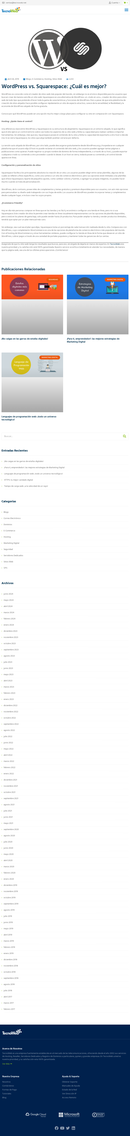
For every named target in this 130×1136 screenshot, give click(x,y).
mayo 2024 (9, 600)
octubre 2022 (10, 718)
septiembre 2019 (11, 904)
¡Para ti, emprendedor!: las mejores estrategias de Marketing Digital (93, 340)
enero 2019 (8, 953)
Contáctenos (8, 1086)
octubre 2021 (9, 792)
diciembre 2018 (10, 959)
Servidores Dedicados (13, 555)
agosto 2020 (9, 835)
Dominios (8, 524)
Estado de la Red (69, 1090)
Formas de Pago (9, 1090)
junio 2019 (8, 922)
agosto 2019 (9, 910)
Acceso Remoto (69, 1097)
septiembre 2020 (11, 829)
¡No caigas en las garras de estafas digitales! (25, 339)
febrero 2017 (9, 1009)
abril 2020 (8, 860)
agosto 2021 (9, 804)
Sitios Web (57, 79)
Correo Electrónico (12, 518)
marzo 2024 (9, 612)
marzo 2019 (9, 941)
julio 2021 (8, 811)
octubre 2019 (9, 897)
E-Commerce (37, 79)
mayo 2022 (8, 749)
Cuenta (115, 3)
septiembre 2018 (11, 978)
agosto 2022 (9, 730)
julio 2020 (8, 842)
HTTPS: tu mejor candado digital (18, 480)
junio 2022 (8, 742)
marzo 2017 (9, 1003)
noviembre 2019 (11, 891)
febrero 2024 (9, 619)
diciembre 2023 (10, 631)
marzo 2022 (9, 761)
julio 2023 (8, 662)
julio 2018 (8, 990)
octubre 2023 (10, 643)
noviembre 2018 (11, 966)
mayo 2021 (8, 823)
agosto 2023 (9, 656)
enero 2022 (9, 773)
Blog (4, 1097)
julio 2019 (8, 916)
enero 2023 (9, 699)
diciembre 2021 (10, 780)
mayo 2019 (8, 928)
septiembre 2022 (11, 724)
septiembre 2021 (11, 798)
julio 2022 (8, 736)
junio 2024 (8, 594)
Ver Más (7, 1064)
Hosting (47, 79)
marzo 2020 (9, 866)
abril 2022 (8, 755)
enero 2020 (9, 879)
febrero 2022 (9, 767)
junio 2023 (8, 668)
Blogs (28, 79)
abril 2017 (8, 997)
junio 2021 (8, 817)
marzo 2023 (9, 687)
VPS (5, 568)
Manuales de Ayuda (71, 1086)
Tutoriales (6, 1093)
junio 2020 (8, 848)
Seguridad (8, 549)
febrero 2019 (9, 947)
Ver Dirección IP (69, 1093)
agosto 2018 (9, 984)
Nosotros (6, 1082)
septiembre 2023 (11, 650)
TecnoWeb (115, 244)
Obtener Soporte (69, 1082)
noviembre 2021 (11, 786)
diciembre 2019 (10, 885)
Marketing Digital (11, 543)
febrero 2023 (9, 693)
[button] (126, 9)
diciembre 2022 (10, 705)
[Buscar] (124, 436)
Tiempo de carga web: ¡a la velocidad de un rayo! (26, 486)
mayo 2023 (8, 674)
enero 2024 (9, 625)
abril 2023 (8, 681)
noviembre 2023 (11, 637)
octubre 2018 (10, 972)
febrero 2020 (9, 873)
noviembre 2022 (11, 711)
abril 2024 (8, 606)
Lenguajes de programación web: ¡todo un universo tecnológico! (29, 418)
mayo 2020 (9, 854)
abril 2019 (8, 935)
